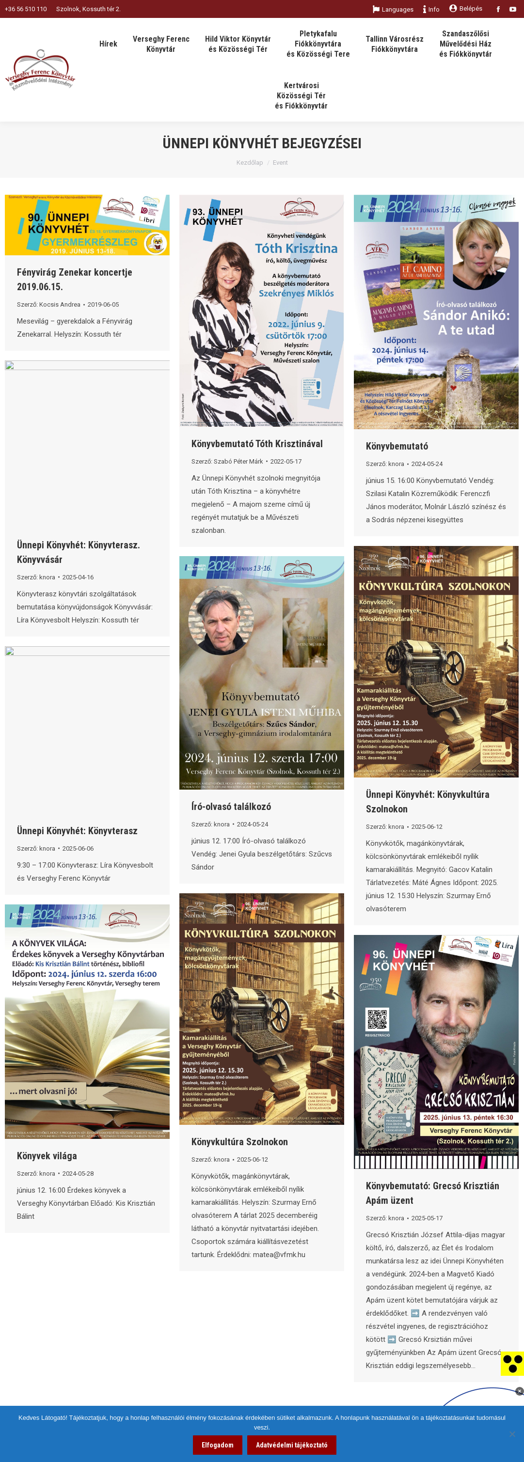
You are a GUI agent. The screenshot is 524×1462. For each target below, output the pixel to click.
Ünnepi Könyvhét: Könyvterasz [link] (77, 831)
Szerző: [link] (48, 304)
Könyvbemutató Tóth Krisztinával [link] (257, 444)
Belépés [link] (465, 8)
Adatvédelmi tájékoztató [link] (292, 1445)
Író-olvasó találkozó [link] (231, 806)
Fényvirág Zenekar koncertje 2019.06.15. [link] (74, 279)
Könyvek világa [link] (47, 1156)
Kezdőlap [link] (250, 162)
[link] (512, 1363)
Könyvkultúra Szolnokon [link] (239, 1142)
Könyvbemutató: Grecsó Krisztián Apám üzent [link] (432, 1193)
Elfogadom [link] (218, 1445)
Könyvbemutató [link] (397, 446)
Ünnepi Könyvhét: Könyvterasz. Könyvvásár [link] (78, 552)
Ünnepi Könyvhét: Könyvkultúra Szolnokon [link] (428, 802)
